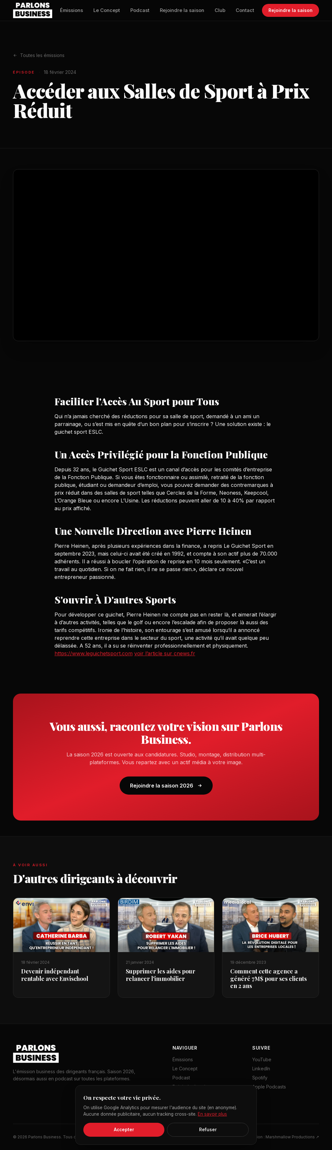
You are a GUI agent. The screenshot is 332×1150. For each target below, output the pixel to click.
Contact (245, 10)
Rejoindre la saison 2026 (166, 785)
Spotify (259, 1077)
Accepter (124, 1129)
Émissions (71, 10)
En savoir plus (212, 1114)
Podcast (139, 10)
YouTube (261, 1059)
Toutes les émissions (39, 55)
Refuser (208, 1129)
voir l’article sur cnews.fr (164, 653)
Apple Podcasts (269, 1086)
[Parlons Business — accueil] (32, 10)
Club (220, 10)
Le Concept (106, 10)
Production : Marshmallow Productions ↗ (280, 1136)
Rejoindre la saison (182, 10)
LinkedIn (261, 1068)
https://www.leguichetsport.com (93, 653)
